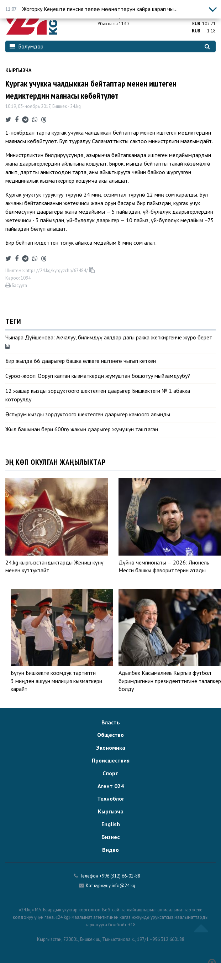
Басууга (16, 285)
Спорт (110, 773)
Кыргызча (18, 70)
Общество (110, 734)
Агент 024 (111, 786)
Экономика (110, 747)
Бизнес (110, 836)
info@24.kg (123, 886)
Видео (110, 849)
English (110, 824)
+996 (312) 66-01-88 (119, 876)
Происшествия (111, 760)
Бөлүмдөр (26, 46)
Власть (110, 722)
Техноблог (110, 798)
